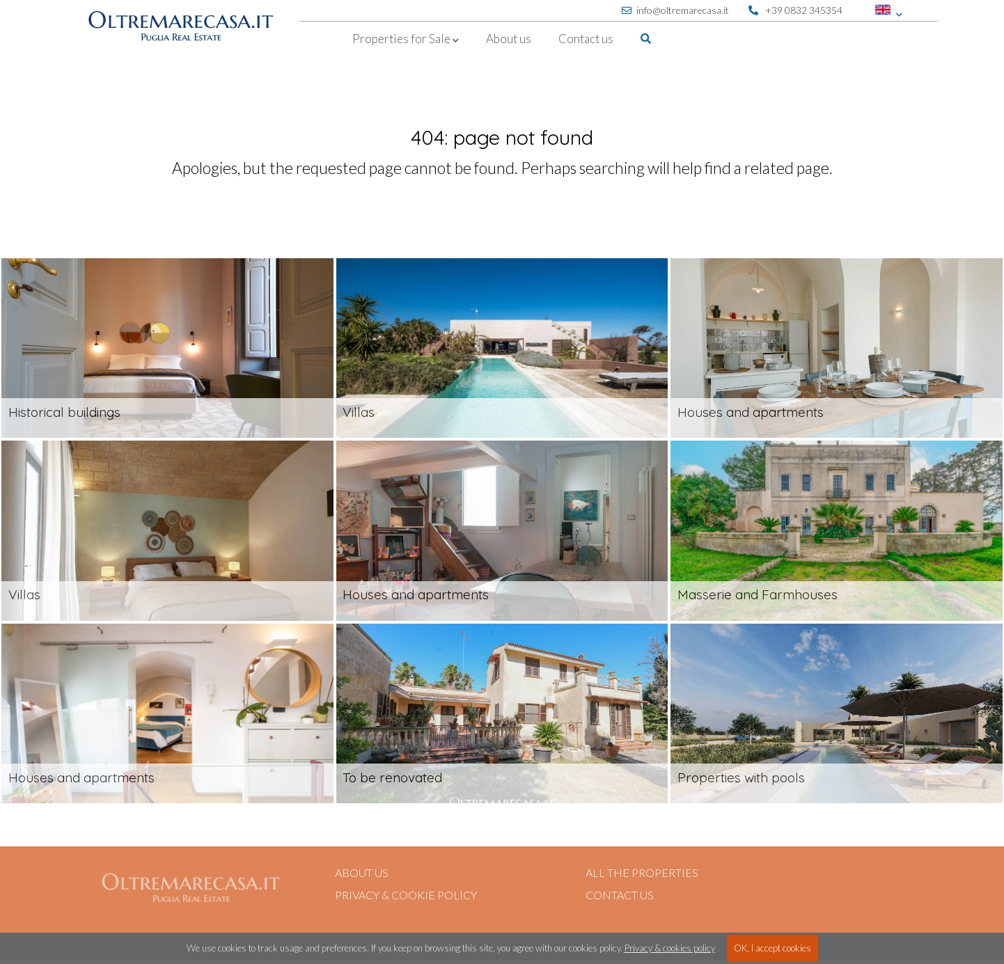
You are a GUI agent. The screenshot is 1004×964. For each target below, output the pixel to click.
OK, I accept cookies (772, 948)
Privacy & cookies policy (670, 948)
